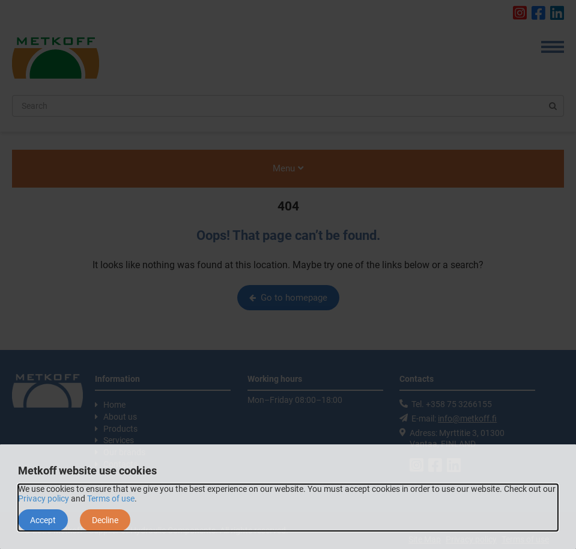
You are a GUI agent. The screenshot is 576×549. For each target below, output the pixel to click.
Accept (43, 520)
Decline (105, 520)
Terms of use (111, 498)
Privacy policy (43, 498)
